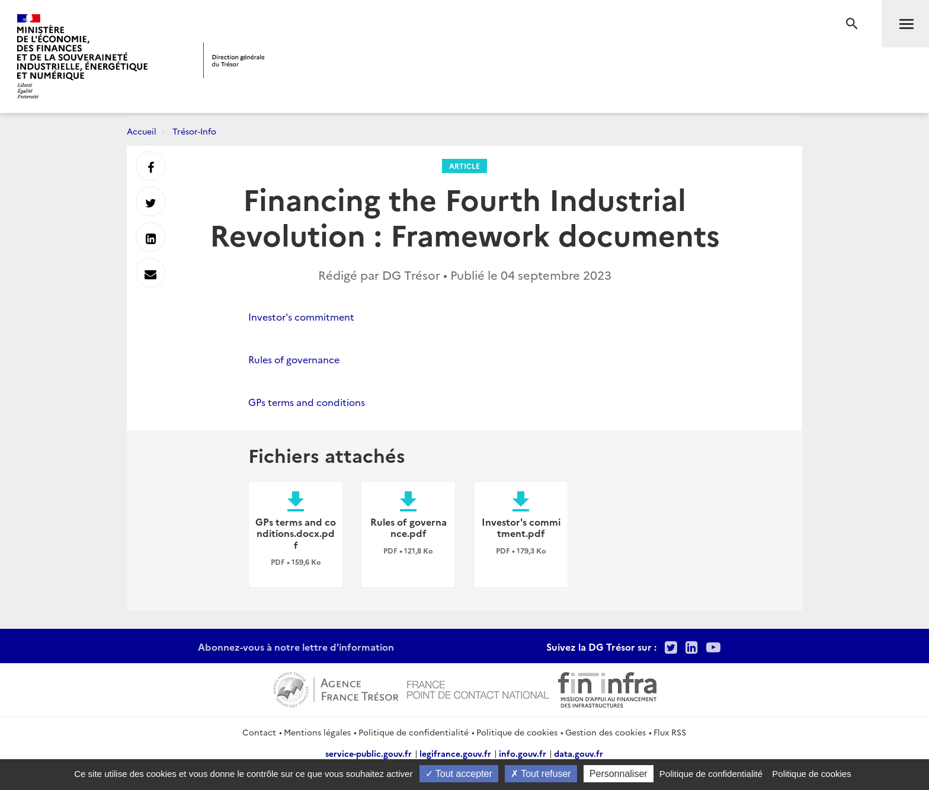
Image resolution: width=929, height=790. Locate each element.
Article (464, 166)
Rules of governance (293, 359)
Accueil (141, 131)
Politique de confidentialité (413, 732)
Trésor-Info (194, 131)
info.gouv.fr (522, 753)
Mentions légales (317, 732)
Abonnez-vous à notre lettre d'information (296, 646)
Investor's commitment (301, 316)
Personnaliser (619, 774)
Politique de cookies (517, 732)
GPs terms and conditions (306, 401)
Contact (259, 732)
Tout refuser (541, 774)
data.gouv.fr (578, 753)
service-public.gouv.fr (368, 753)
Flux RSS (669, 732)
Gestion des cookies (605, 732)
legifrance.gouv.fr (455, 753)
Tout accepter (458, 774)
